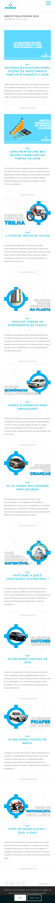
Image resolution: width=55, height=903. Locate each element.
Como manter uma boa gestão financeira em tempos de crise (27, 155)
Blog (27, 64)
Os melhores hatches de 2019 (27, 660)
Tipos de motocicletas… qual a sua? (27, 830)
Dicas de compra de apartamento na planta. (27, 323)
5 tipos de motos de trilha (28, 235)
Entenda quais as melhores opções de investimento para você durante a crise (27, 71)
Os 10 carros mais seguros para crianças (27, 487)
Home (18, 19)
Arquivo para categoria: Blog (21, 16)
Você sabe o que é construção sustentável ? (27, 577)
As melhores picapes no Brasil (27, 741)
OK (20, 898)
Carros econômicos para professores (27, 406)
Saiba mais (34, 898)
